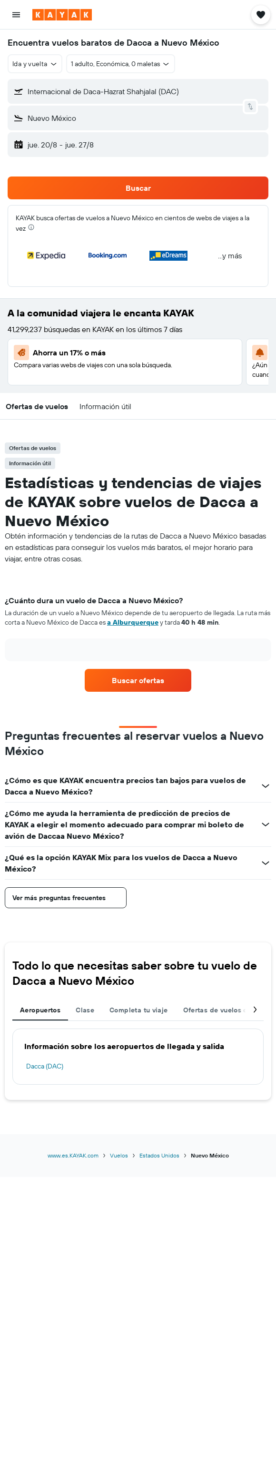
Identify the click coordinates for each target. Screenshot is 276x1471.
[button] (16, 14)
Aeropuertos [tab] (40, 1010)
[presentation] (31, 227)
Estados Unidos (159, 1155)
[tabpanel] (138, 632)
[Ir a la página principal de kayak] (62, 14)
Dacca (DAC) (44, 1066)
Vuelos (119, 1155)
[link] (138, 680)
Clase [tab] (85, 1010)
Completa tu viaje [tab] (138, 1010)
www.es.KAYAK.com (73, 1155)
